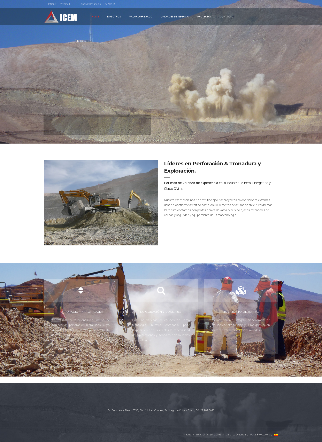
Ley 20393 (109, 4)
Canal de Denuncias (90, 4)
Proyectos (204, 16)
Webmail (65, 4)
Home (95, 16)
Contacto (226, 16)
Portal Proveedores (260, 434)
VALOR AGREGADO (140, 16)
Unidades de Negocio (175, 16)
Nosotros (114, 16)
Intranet (187, 434)
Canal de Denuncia (236, 434)
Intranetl (52, 4)
